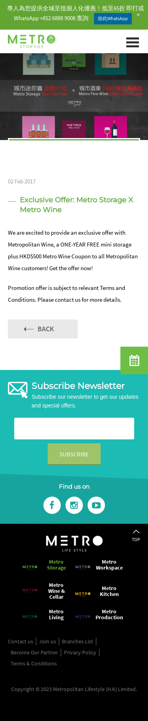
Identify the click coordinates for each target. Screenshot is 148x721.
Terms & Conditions (34, 663)
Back (45, 328)
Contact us (20, 641)
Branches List (77, 641)
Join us (47, 641)
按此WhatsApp (113, 18)
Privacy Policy (80, 652)
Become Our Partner (34, 652)
